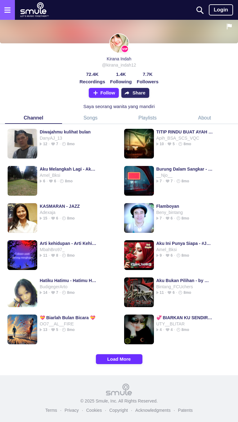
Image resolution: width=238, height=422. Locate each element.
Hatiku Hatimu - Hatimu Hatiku (68, 280)
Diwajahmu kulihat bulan (65, 131)
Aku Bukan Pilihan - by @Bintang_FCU (184, 280)
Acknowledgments (153, 410)
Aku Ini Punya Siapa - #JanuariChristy (184, 243)
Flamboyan (167, 206)
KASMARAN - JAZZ (60, 206)
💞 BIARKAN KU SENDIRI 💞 (184, 317)
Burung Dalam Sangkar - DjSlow (184, 169)
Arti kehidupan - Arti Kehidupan (68, 243)
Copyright (118, 410)
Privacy (72, 410)
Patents (185, 410)
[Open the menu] (7, 10)
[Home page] (34, 10)
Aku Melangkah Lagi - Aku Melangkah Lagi (68, 169)
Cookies (94, 410)
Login (221, 10)
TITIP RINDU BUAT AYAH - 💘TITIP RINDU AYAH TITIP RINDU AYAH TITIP (184, 131)
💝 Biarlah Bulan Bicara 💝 (67, 317)
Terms (51, 410)
